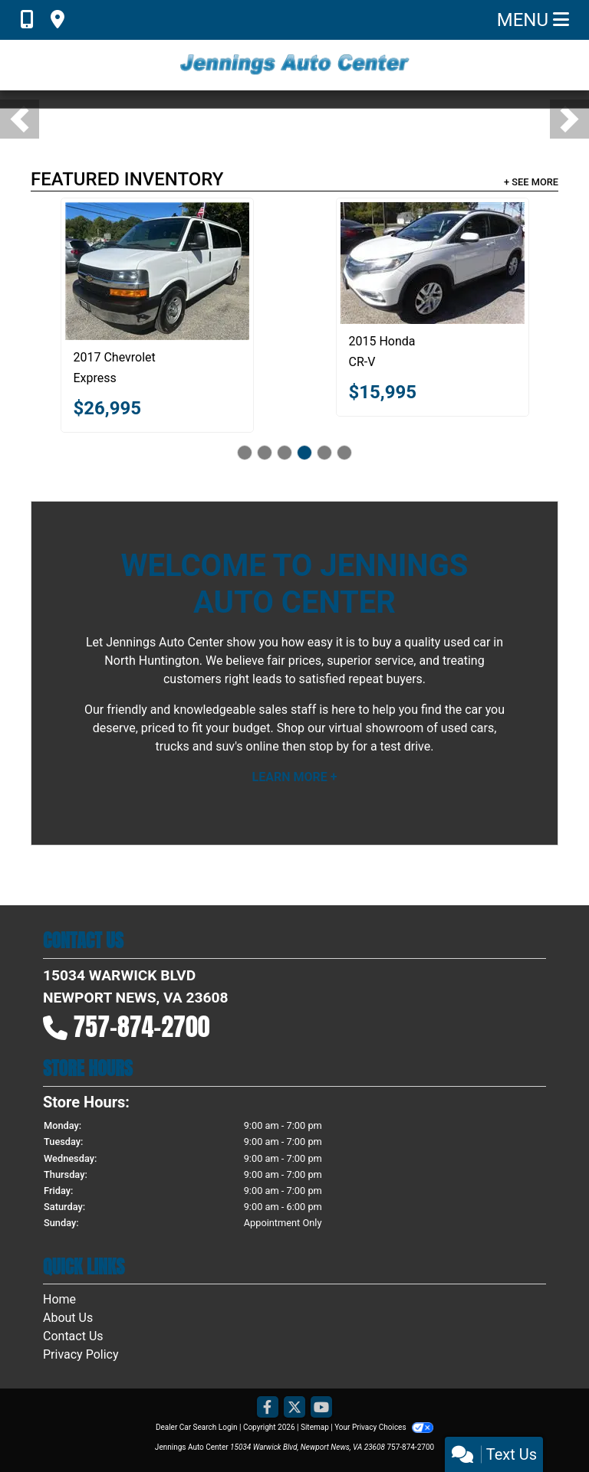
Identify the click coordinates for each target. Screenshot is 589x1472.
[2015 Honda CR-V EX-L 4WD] (432, 263)
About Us (68, 1317)
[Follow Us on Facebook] (267, 1408)
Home (59, 1299)
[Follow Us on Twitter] (294, 1408)
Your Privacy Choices (383, 1427)
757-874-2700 (142, 1026)
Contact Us (73, 1336)
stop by (329, 746)
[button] (19, 119)
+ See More (531, 182)
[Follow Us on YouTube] (321, 1408)
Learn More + (294, 777)
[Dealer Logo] (294, 65)
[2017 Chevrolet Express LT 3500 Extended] (157, 271)
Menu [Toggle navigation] (533, 20)
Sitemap (315, 1427)
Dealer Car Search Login (197, 1427)
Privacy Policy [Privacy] (81, 1354)
